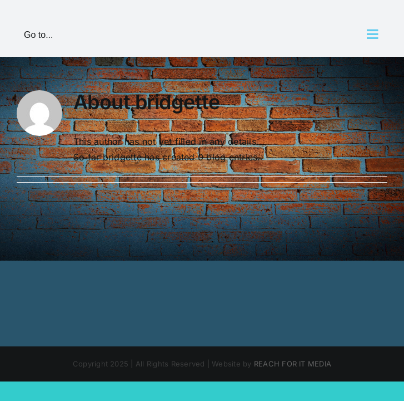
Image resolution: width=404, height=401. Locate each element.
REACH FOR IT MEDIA (292, 363)
